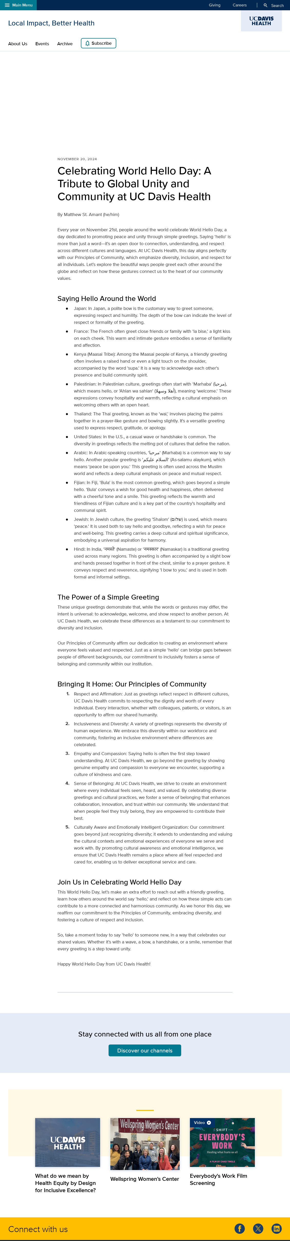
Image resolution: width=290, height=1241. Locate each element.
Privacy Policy (121, 1227)
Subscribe (98, 43)
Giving (214, 5)
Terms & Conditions (92, 1227)
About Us (17, 43)
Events (42, 43)
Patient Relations (182, 1203)
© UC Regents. (25, 1227)
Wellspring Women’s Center (144, 1113)
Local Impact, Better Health (51, 23)
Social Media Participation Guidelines (164, 1227)
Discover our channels (144, 984)
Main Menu (18, 5)
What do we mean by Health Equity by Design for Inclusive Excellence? (65, 1117)
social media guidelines (81, 1198)
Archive (65, 43)
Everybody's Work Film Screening (218, 1113)
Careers (240, 5)
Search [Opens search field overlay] (273, 5)
